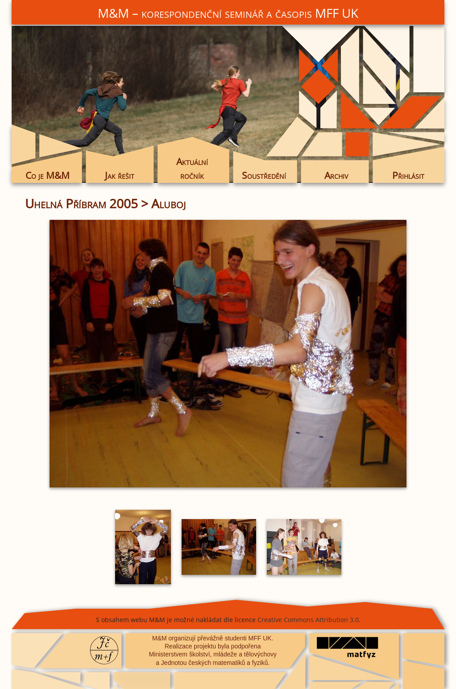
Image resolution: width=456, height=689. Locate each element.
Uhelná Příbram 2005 (81, 203)
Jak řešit (119, 175)
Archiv (336, 175)
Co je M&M (47, 175)
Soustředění (264, 175)
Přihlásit (408, 175)
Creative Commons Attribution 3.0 (308, 619)
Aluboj (168, 203)
